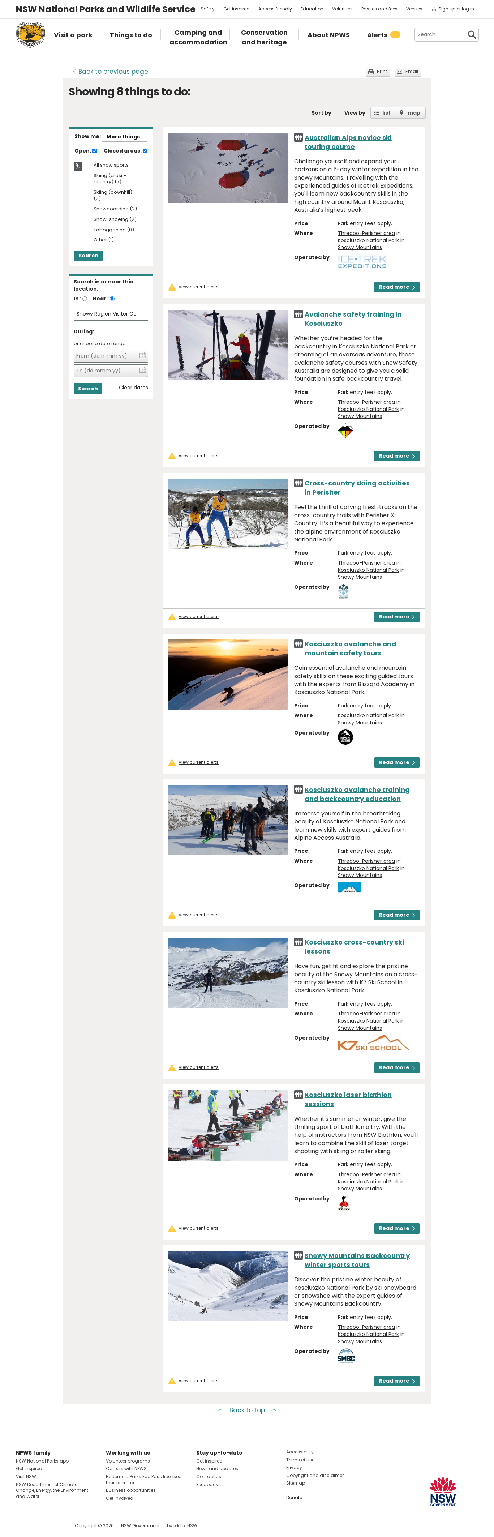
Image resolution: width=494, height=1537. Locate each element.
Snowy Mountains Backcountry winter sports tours (357, 1260)
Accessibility (300, 1452)
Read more (397, 287)
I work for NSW (182, 1526)
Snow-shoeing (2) (115, 220)
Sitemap (295, 1483)
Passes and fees (379, 9)
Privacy (294, 1467)
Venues (414, 9)
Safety (208, 9)
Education (312, 9)
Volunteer (342, 9)
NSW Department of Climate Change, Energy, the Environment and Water (52, 1490)
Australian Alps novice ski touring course (348, 142)
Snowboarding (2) (115, 209)
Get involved (119, 1498)
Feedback (207, 1484)
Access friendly (275, 9)
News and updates (217, 1468)
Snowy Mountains (360, 247)
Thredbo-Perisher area (366, 233)
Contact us (208, 1476)
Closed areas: (125, 151)
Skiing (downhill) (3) (113, 195)
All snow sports (111, 165)
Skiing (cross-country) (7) (110, 179)
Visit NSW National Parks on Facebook (22, 1525)
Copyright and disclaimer (315, 1475)
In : (77, 298)
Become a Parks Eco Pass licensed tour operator (144, 1479)
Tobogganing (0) (114, 230)
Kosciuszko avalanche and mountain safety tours (350, 648)
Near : (101, 298)
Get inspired (236, 9)
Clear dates (133, 387)
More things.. (125, 136)
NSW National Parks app (42, 1461)
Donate (294, 1497)
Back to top (247, 1410)
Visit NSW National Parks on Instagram (38, 1525)
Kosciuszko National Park (368, 240)
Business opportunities (131, 1490)
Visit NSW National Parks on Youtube (53, 1525)
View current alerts (199, 287)
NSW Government (140, 1526)
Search (88, 255)
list (386, 112)
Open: (85, 151)
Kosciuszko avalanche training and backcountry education (357, 794)
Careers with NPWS (126, 1468)
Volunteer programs (128, 1461)
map (414, 112)
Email (411, 71)
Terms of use (300, 1460)
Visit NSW (26, 1476)
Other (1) (104, 240)
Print (382, 71)
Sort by (321, 112)
